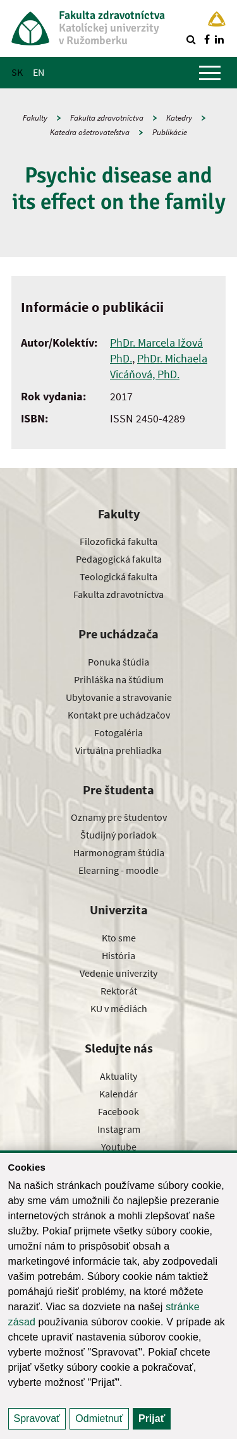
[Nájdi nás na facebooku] (206, 39)
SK (17, 72)
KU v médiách (118, 1008)
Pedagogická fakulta (119, 558)
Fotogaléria (118, 732)
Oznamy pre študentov (119, 817)
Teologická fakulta (118, 576)
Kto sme (119, 937)
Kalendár (118, 1093)
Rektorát (118, 990)
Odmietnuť (99, 1418)
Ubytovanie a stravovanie (119, 697)
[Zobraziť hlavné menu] (210, 72)
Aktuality (118, 1076)
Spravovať (37, 1418)
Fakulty (35, 117)
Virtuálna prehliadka (118, 750)
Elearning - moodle (118, 870)
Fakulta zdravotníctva (106, 117)
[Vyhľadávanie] (191, 39)
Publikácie (169, 132)
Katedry (179, 117)
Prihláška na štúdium (119, 679)
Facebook (118, 1111)
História (118, 955)
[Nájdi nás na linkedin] (219, 39)
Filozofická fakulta (118, 541)
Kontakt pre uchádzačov (119, 714)
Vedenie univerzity (118, 973)
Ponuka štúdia (118, 661)
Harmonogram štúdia (118, 852)
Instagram (118, 1129)
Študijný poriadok (118, 834)
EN (38, 72)
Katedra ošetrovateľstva (90, 132)
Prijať (151, 1418)
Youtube (119, 1146)
